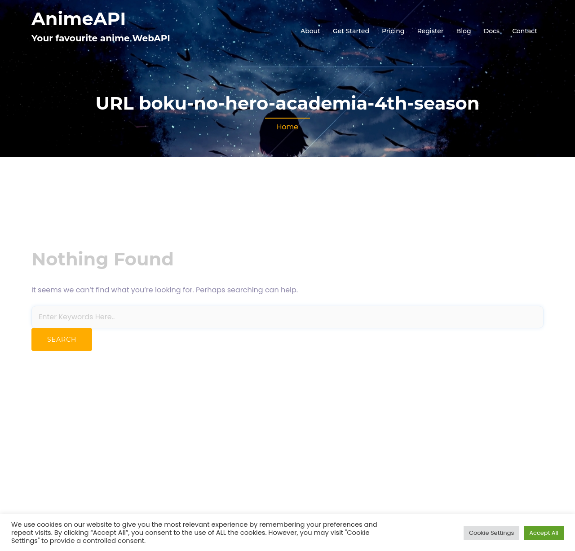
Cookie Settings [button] (491, 533)
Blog (463, 31)
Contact (524, 31)
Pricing (393, 31)
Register (430, 31)
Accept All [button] (543, 533)
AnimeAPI (78, 19)
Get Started (351, 31)
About (310, 31)
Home (287, 127)
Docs (492, 31)
